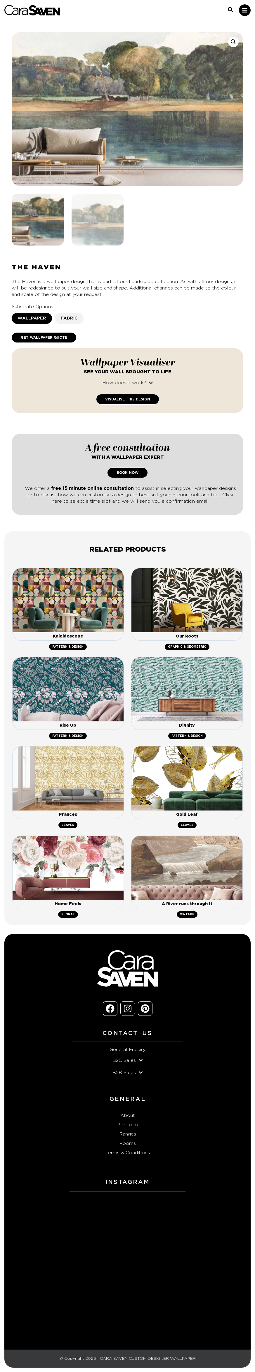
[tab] (32, 318)
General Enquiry (127, 1049)
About (127, 1115)
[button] (233, 42)
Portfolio (127, 1124)
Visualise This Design (127, 399)
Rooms (127, 1143)
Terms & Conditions (127, 1152)
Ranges (127, 1134)
